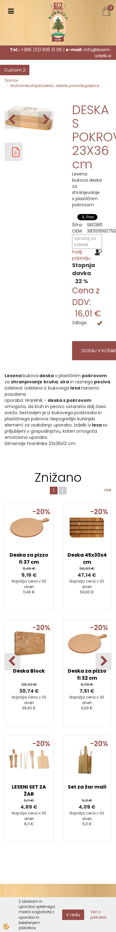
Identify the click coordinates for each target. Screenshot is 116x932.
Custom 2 (14, 70)
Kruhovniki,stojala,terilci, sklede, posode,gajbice (55, 85)
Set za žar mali (87, 786)
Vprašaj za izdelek (85, 241)
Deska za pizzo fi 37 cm (29, 558)
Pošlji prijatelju (81, 255)
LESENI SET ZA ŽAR (29, 790)
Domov (11, 80)
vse (107, 490)
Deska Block (29, 670)
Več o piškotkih (98, 914)
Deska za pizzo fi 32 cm (87, 674)
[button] (46, 120)
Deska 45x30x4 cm (87, 558)
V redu (73, 915)
